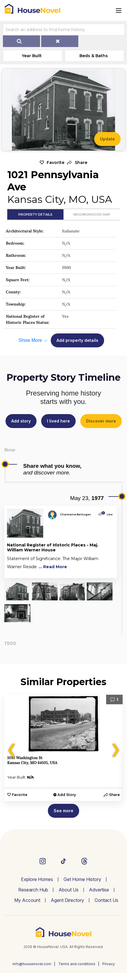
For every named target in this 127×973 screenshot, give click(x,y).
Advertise (99, 890)
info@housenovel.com (31, 964)
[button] (77, 163)
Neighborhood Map (91, 214)
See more (63, 810)
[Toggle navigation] (118, 10)
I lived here (58, 420)
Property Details (35, 214)
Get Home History (82, 879)
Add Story (66, 795)
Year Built (32, 55)
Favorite (55, 162)
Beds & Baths (93, 55)
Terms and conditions (76, 964)
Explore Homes (37, 879)
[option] (63, 748)
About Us (69, 890)
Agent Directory (67, 900)
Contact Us (106, 900)
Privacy (108, 964)
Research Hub (33, 890)
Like (108, 514)
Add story (21, 420)
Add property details (77, 340)
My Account (27, 900)
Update (107, 138)
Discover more (101, 420)
